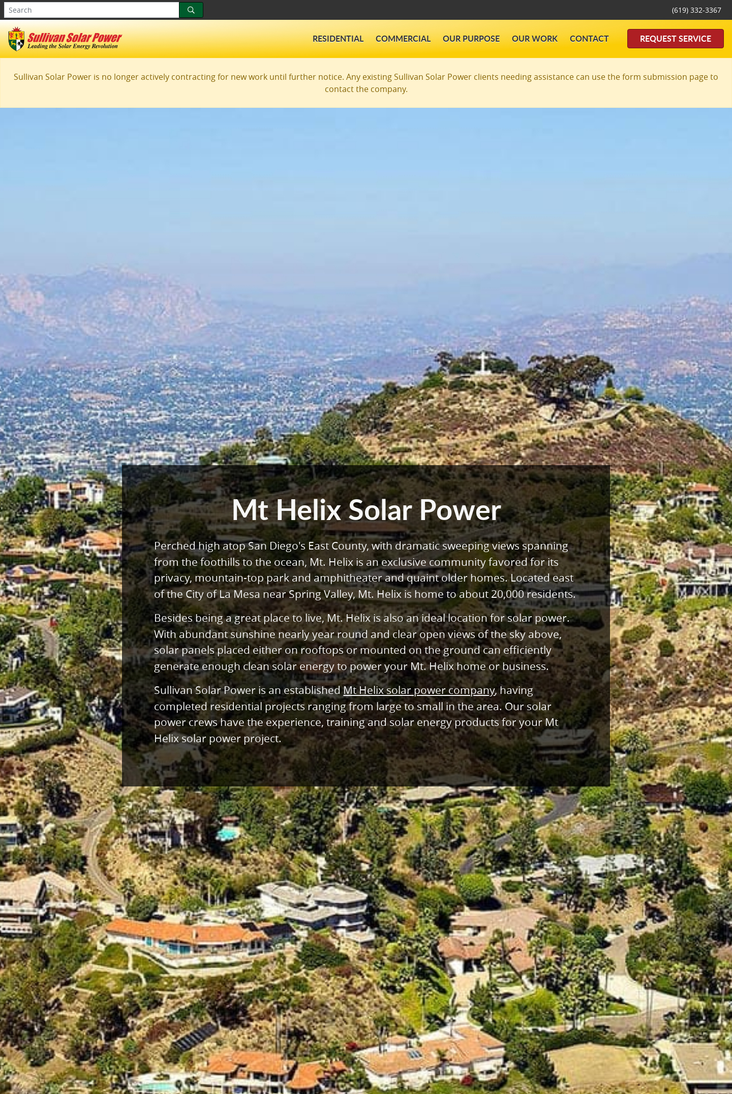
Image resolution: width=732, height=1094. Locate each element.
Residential (338, 38)
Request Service (675, 38)
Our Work (535, 38)
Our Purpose (471, 38)
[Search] (191, 10)
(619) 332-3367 (696, 10)
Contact (589, 38)
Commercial (403, 38)
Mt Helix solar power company (419, 690)
